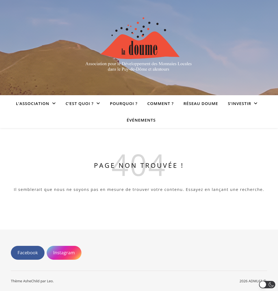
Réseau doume (201, 103)
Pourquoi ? (124, 103)
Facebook (27, 252)
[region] (139, 275)
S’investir (239, 103)
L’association (32, 103)
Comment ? (160, 103)
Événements (141, 120)
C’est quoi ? (79, 103)
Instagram (64, 252)
